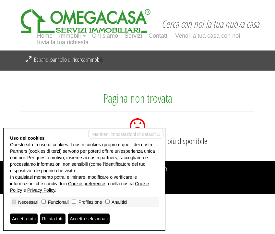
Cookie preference (86, 183)
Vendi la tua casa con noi (207, 35)
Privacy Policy (41, 190)
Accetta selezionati (89, 218)
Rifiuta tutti (53, 218)
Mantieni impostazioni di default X (126, 134)
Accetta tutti (24, 218)
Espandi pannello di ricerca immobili (64, 59)
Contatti (159, 35)
